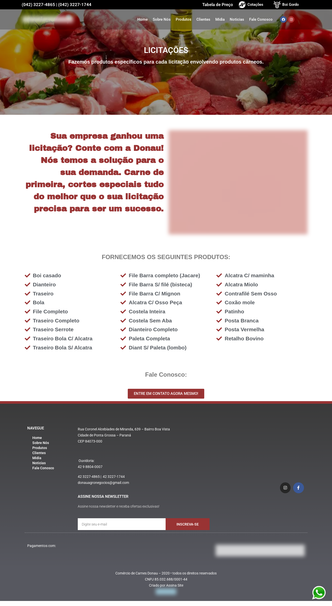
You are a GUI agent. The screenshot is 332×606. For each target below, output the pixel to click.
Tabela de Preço (217, 4)
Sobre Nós (162, 19)
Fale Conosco (261, 19)
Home (142, 19)
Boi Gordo (290, 4)
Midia (220, 19)
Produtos (183, 19)
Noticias (237, 19)
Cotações (255, 4)
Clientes (203, 19)
